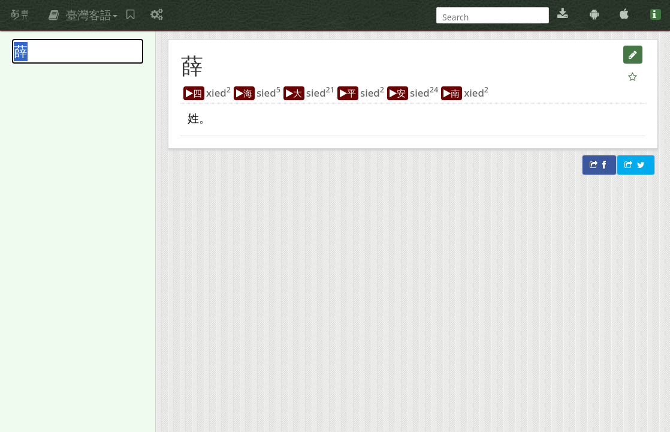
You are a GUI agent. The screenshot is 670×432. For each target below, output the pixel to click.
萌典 (20, 15)
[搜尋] (491, 17)
